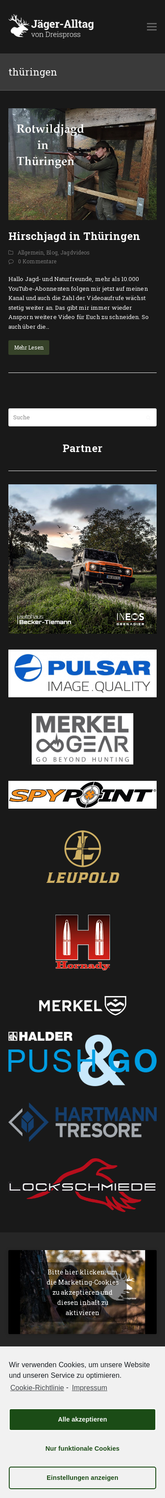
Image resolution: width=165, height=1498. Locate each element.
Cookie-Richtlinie (37, 1388)
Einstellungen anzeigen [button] (82, 1477)
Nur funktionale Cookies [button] (82, 1448)
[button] (152, 26)
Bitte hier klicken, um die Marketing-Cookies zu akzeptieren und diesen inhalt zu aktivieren (83, 1292)
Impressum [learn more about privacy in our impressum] (89, 1388)
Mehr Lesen (29, 347)
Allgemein (31, 252)
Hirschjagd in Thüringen (74, 236)
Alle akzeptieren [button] (82, 1419)
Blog (52, 252)
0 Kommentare (37, 261)
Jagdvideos (75, 252)
